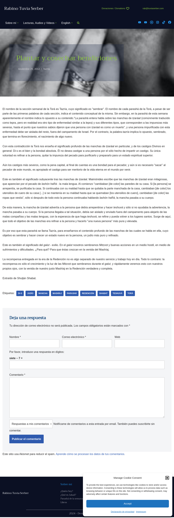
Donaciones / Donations (113, 8)
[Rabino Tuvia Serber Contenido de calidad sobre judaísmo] (24, 8)
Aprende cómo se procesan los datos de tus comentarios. (90, 454)
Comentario (17, 375)
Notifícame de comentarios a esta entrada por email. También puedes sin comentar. (82, 426)
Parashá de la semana (71, 499)
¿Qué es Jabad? (68, 496)
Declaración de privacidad (122, 512)
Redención (88, 294)
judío (30, 294)
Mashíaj (57, 294)
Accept (128, 503)
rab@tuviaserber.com (153, 8)
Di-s (20, 294)
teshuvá (118, 294)
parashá (72, 294)
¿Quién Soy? (66, 492)
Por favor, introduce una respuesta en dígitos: (36, 352)
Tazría (46, 69)
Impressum (141, 512)
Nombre (15, 337)
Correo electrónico (74, 337)
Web (117, 337)
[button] (167, 478)
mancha (43, 294)
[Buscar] (78, 23)
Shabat (103, 294)
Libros (63, 503)
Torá (130, 294)
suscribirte (144, 424)
